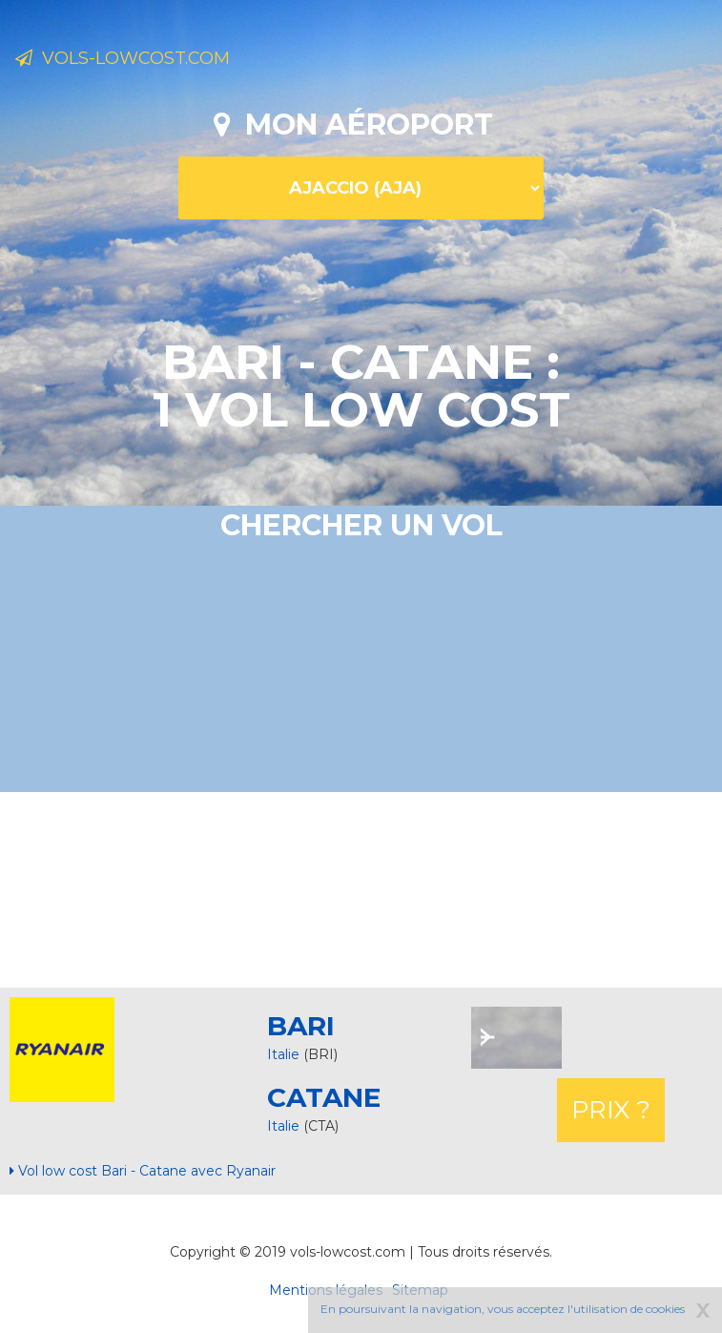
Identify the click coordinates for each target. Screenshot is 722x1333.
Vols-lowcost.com (122, 58)
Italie (283, 1054)
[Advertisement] (361, 887)
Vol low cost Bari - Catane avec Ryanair (143, 1170)
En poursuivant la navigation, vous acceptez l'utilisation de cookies (502, 1309)
